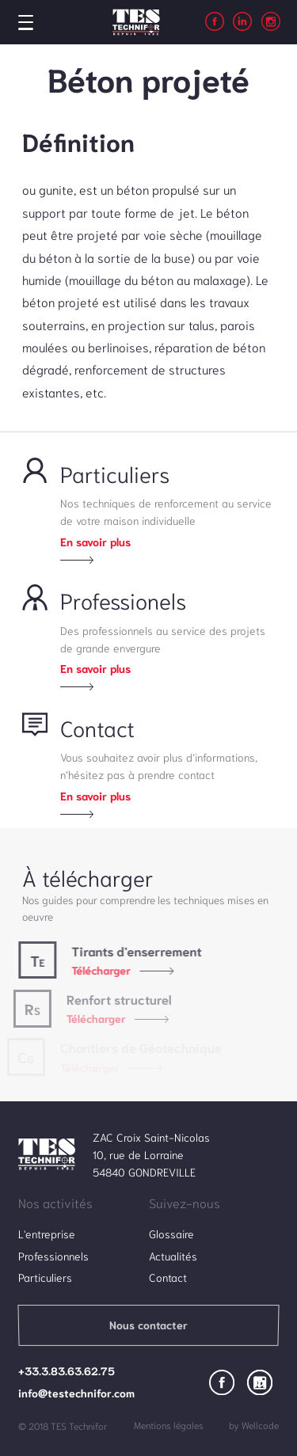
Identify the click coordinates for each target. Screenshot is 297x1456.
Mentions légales (169, 1425)
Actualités (173, 1256)
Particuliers (45, 1277)
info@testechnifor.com (76, 1393)
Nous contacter (148, 1324)
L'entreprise (46, 1233)
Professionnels (53, 1256)
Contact (168, 1277)
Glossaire (171, 1233)
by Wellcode (254, 1425)
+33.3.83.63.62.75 (66, 1370)
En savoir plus (95, 541)
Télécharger (97, 970)
